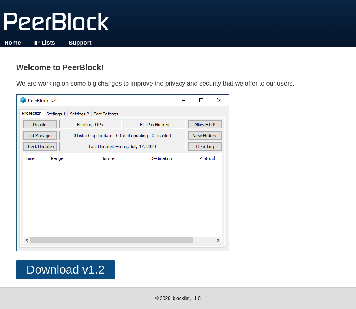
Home (12, 42)
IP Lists (44, 42)
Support (80, 42)
